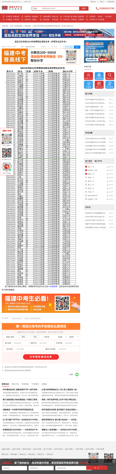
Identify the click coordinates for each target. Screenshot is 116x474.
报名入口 (88, 76)
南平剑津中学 (92, 195)
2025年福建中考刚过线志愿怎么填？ (96, 125)
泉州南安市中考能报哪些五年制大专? (96, 213)
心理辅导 (81, 19)
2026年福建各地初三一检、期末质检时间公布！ (96, 107)
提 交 (97, 468)
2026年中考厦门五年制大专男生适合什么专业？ (96, 220)
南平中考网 (90, 449)
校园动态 (16, 16)
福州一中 (91, 174)
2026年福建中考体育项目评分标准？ (96, 114)
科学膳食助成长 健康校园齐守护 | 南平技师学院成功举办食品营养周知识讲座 (21, 390)
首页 (11, 26)
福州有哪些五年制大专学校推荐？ (96, 227)
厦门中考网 (48, 449)
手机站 (102, 1)
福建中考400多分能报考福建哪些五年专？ (96, 224)
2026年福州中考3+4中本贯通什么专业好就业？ (96, 138)
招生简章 (46, 19)
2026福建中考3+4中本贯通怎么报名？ (96, 146)
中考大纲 (66, 16)
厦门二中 (91, 185)
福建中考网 (6, 449)
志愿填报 (35, 16)
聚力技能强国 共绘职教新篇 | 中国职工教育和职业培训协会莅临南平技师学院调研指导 (21, 400)
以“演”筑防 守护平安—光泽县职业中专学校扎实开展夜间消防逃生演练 (21, 420)
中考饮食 (74, 19)
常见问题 (101, 19)
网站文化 (23, 454)
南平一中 (91, 181)
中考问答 (55, 19)
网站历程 (32, 454)
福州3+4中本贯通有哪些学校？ (96, 153)
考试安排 (109, 85)
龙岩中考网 (69, 449)
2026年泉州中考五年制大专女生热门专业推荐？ (96, 217)
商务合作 (93, 1)
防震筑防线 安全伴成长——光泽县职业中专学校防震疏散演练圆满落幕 (21, 430)
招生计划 (55, 16)
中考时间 (16, 19)
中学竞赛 (108, 16)
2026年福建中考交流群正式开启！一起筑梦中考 (96, 99)
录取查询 (27, 19)
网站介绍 (5, 454)
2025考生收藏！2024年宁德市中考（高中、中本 (96, 121)
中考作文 (66, 19)
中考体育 (92, 16)
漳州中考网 (58, 449)
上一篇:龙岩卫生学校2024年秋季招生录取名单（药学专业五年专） (25, 367)
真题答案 (81, 16)
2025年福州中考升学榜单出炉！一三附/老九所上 (96, 103)
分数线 (34, 19)
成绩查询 (27, 16)
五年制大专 (93, 19)
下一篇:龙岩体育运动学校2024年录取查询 (16, 370)
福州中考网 (16, 449)
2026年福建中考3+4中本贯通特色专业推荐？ (96, 142)
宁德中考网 (100, 449)
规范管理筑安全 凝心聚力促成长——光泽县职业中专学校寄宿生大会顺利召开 (60, 420)
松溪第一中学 (92, 199)
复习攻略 (74, 16)
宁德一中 (91, 192)
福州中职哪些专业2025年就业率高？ (96, 117)
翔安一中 (91, 177)
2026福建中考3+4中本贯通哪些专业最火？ (96, 149)
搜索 (83, 8)
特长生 (100, 16)
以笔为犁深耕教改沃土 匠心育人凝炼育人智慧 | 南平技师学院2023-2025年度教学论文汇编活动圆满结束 (60, 390)
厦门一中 (91, 167)
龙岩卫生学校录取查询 (32, 318)
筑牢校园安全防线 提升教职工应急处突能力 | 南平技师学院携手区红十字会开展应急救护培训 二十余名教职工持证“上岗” (60, 410)
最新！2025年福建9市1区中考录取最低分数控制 (96, 110)
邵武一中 (91, 188)
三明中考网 (79, 449)
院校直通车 (111, 1)
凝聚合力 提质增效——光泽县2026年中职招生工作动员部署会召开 (60, 430)
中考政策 (9, 19)
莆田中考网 (27, 449)
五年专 (88, 207)
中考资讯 (9, 16)
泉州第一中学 (92, 170)
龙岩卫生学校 (30, 47)
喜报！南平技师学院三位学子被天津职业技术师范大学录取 (60, 400)
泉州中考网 (37, 449)
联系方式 (41, 454)
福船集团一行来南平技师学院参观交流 (18, 410)
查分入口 (109, 76)
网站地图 (14, 454)
